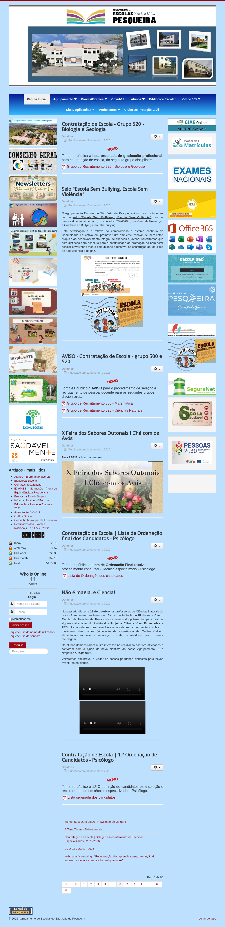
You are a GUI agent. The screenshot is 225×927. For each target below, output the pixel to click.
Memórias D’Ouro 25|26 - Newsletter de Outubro (95, 821)
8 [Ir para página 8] (134, 884)
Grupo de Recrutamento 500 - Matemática (100, 403)
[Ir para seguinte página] (157, 884)
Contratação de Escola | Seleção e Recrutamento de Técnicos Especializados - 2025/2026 (104, 839)
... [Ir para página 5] (112, 884)
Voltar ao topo (207, 918)
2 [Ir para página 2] (91, 884)
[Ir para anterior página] (75, 884)
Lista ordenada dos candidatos (92, 797)
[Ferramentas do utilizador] (157, 137)
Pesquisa (17, 645)
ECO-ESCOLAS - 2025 (79, 848)
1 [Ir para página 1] (84, 884)
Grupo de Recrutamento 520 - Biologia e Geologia (106, 166)
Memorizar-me (21, 619)
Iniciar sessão (20, 625)
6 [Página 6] (120, 884)
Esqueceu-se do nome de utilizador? (32, 632)
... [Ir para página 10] (149, 884)
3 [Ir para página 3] (98, 884)
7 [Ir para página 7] (127, 884)
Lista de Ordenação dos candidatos (95, 576)
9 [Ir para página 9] (141, 884)
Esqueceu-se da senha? (24, 636)
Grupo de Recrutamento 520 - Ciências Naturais (104, 410)
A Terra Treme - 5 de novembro (84, 829)
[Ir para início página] (66, 884)
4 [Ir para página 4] (105, 884)
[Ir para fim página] (66, 890)
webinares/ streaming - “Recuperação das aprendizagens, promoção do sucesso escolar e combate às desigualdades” (110, 858)
